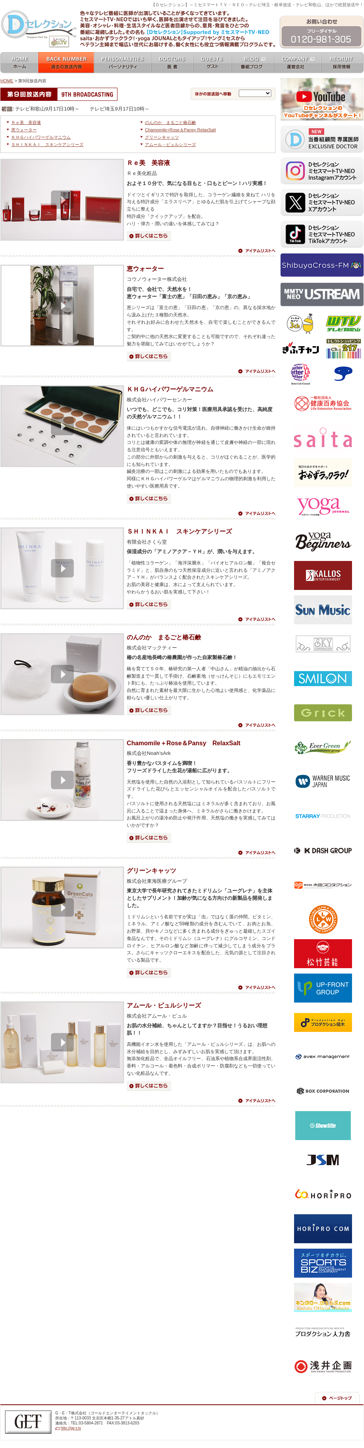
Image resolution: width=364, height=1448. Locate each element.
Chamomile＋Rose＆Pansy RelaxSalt (183, 742)
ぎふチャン (301, 348)
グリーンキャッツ (162, 137)
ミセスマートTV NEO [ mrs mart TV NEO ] (182, 9)
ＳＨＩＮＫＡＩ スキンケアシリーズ (47, 144)
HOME (7, 80)
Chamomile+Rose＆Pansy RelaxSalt (180, 129)
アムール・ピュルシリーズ (170, 144)
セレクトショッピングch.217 (343, 348)
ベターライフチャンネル (301, 374)
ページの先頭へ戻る (337, 1398)
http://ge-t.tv (71, 1428)
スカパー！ (343, 374)
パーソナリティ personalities (122, 63)
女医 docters (172, 63)
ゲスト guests (212, 63)
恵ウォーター (24, 129)
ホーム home (19, 63)
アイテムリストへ (257, 250)
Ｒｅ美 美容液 (26, 122)
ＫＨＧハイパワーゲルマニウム (41, 137)
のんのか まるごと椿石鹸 (170, 122)
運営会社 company (297, 63)
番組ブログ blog (252, 63)
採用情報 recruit (342, 63)
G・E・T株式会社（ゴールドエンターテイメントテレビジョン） (28, 1422)
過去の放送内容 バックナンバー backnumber (66, 63)
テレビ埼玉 (301, 323)
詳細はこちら (149, 236)
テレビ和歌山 (343, 323)
